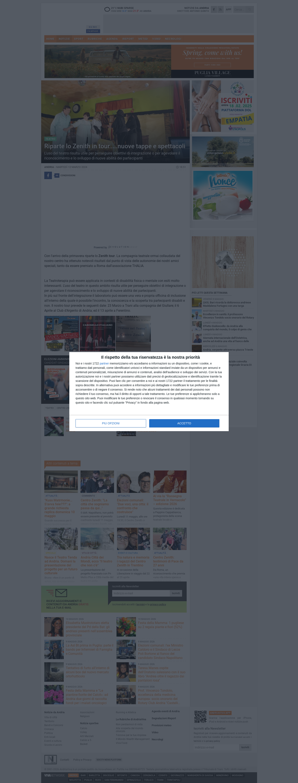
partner (104, 363)
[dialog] (149, 391)
